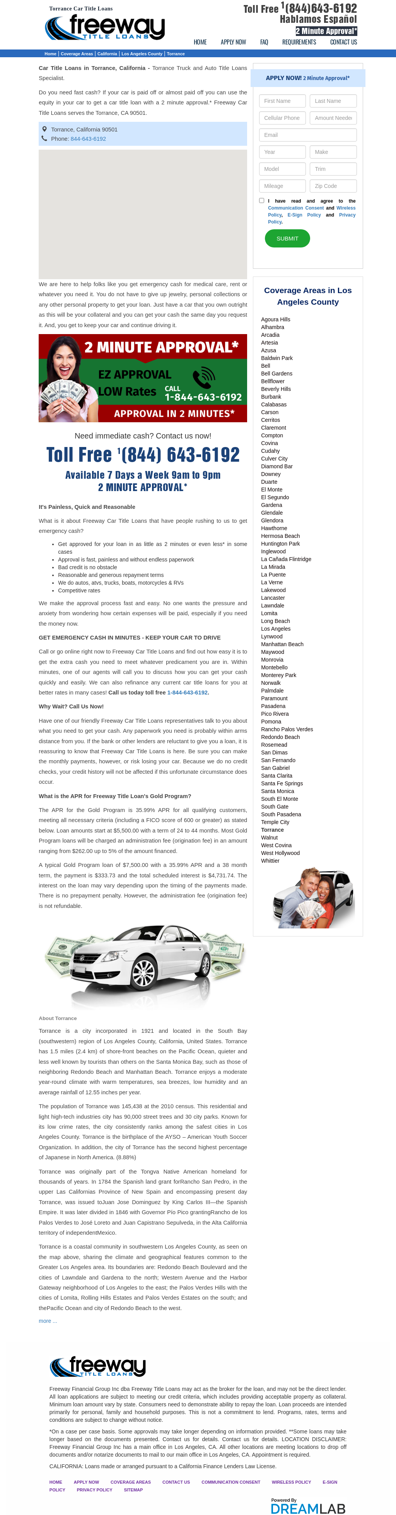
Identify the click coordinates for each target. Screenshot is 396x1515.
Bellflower (273, 381)
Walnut (269, 837)
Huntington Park (280, 544)
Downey (271, 474)
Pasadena (273, 706)
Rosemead (274, 745)
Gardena (271, 505)
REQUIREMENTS (299, 41)
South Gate (274, 807)
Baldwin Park (277, 358)
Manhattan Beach (282, 644)
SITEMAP (133, 1490)
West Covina (276, 845)
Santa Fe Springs (282, 783)
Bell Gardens (276, 373)
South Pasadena (281, 814)
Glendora (272, 520)
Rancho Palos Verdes (287, 729)
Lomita (269, 613)
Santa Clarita (276, 776)
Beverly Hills (276, 389)
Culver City (274, 459)
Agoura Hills (275, 319)
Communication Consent (296, 208)
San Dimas (274, 752)
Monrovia (272, 660)
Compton (272, 435)
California (107, 53)
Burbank (271, 397)
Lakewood (273, 590)
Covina (269, 443)
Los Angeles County (141, 53)
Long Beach (275, 621)
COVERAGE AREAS (131, 1482)
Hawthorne (274, 528)
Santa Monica (277, 791)
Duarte (269, 482)
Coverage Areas (77, 53)
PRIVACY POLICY (95, 1490)
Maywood (272, 652)
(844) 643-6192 (178, 455)
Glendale (272, 513)
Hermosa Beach (280, 536)
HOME (200, 41)
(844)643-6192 (319, 8)
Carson (269, 412)
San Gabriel (275, 768)
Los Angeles (275, 629)
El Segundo (275, 497)
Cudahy (270, 451)
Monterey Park (278, 675)
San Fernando (278, 760)
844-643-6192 (88, 139)
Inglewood (273, 551)
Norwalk (271, 683)
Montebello (274, 667)
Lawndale (272, 605)
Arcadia (270, 335)
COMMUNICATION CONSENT (230, 1482)
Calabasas (274, 404)
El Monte (271, 489)
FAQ (264, 41)
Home (50, 53)
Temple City (275, 822)
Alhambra (272, 327)
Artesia (269, 343)
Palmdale (272, 691)
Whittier (270, 861)
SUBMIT (288, 238)
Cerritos (270, 420)
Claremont (273, 428)
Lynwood (272, 636)
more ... (48, 1321)
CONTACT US (343, 41)
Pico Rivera (275, 714)
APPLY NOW (233, 41)
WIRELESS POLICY (291, 1482)
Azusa (268, 350)
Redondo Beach (280, 737)
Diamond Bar (277, 466)
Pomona (271, 721)
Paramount (274, 698)
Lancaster (273, 598)
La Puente (273, 575)
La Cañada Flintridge (286, 559)
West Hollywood (280, 853)
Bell (265, 366)
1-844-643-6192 (187, 692)
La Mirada (273, 567)
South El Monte (279, 799)
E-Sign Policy (304, 215)
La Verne (272, 582)
